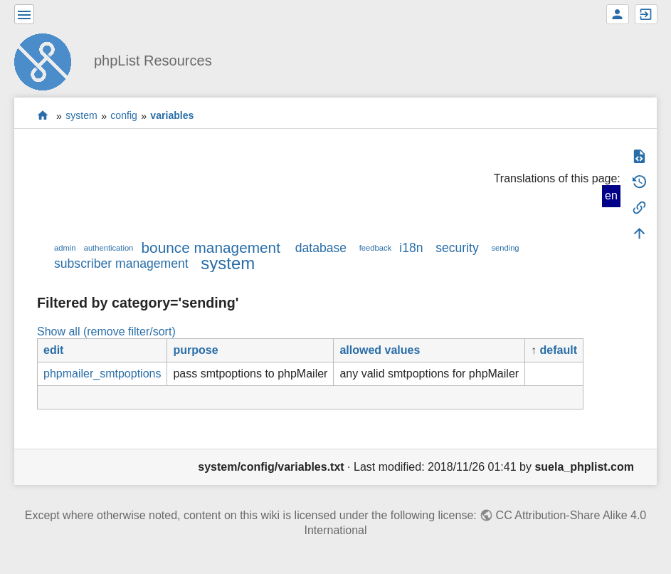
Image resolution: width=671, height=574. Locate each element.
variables (172, 116)
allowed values (379, 350)
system (81, 116)
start (43, 116)
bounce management (211, 247)
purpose (195, 350)
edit (53, 350)
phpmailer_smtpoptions (102, 373)
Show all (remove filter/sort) (106, 331)
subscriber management (121, 263)
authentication (109, 248)
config (123, 116)
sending (505, 248)
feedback (375, 248)
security (457, 248)
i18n (411, 248)
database (321, 248)
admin (64, 248)
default (558, 350)
